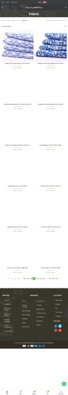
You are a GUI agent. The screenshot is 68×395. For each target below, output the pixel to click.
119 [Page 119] (40, 278)
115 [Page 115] (28, 278)
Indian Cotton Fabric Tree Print (50, 186)
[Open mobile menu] (2, 7)
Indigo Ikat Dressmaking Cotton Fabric (17, 63)
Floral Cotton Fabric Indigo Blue (17, 268)
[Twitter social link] (60, 326)
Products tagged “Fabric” (13, 20)
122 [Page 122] (50, 278)
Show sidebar (7, 26)
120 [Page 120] (43, 278)
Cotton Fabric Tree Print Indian (50, 268)
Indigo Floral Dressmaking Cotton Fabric (51, 63)
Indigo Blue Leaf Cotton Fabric (17, 186)
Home (3, 20)
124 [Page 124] (56, 278)
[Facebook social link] (56, 326)
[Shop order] (65, 26)
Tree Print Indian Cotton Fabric (50, 227)
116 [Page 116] (31, 278)
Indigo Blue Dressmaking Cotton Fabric (50, 104)
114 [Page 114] (24, 278)
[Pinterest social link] (60, 330)
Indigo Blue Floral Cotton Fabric (17, 227)
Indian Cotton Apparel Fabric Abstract (17, 145)
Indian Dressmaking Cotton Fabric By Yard (17, 104)
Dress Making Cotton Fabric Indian (50, 145)
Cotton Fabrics (17, 65)
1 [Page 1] (11, 278)
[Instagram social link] (56, 330)
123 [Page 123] (53, 278)
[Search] (66, 7)
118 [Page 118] (37, 278)
